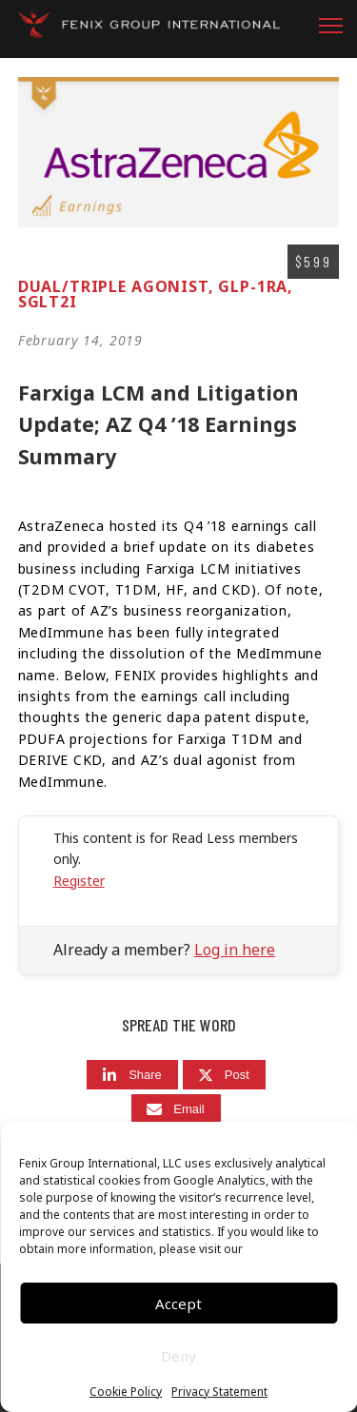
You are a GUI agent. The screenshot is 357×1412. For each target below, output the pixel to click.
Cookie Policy (125, 1392)
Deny (178, 1355)
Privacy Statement (219, 1392)
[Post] (224, 1074)
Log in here (234, 949)
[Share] (132, 1074)
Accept (178, 1303)
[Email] (176, 1109)
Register (79, 881)
